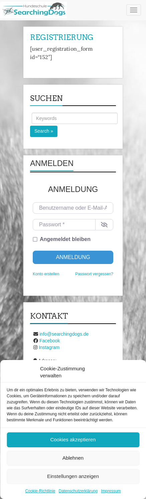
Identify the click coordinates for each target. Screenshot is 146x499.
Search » (43, 131)
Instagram (49, 347)
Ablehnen (73, 458)
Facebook (49, 340)
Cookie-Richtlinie (40, 491)
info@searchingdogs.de (64, 334)
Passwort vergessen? (94, 274)
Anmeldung (73, 257)
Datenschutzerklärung (78, 491)
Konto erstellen (46, 274)
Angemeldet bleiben (65, 239)
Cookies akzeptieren (73, 439)
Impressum (111, 491)
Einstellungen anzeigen (73, 476)
